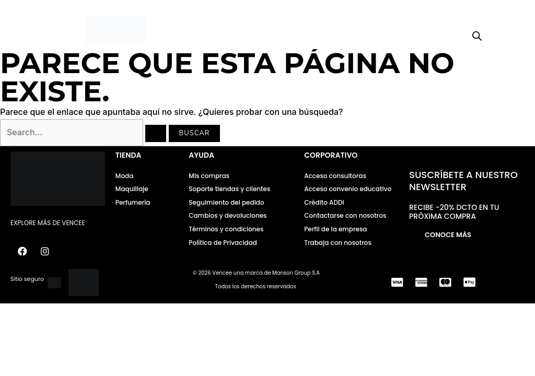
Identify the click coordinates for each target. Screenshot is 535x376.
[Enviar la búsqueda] (155, 133)
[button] (39, 30)
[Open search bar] (477, 36)
